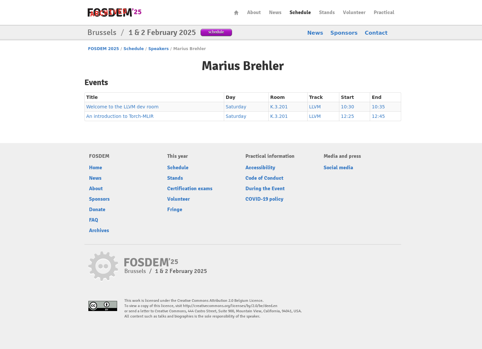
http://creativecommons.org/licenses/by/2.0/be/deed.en (230, 305)
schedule (216, 31)
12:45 (378, 116)
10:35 (378, 106)
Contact (376, 33)
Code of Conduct (264, 178)
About (254, 12)
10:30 (347, 106)
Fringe (174, 209)
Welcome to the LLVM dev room (122, 106)
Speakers (158, 48)
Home (236, 12)
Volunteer (354, 12)
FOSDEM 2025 (103, 48)
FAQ (93, 220)
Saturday (236, 106)
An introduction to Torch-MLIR (120, 116)
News (275, 12)
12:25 (347, 116)
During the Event (265, 188)
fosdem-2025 (114, 12)
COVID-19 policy (264, 199)
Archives (99, 230)
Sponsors (344, 33)
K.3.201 (279, 106)
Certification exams (189, 188)
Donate (97, 209)
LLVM (315, 106)
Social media (338, 167)
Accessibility (260, 167)
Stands (327, 12)
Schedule (300, 12)
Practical (384, 12)
